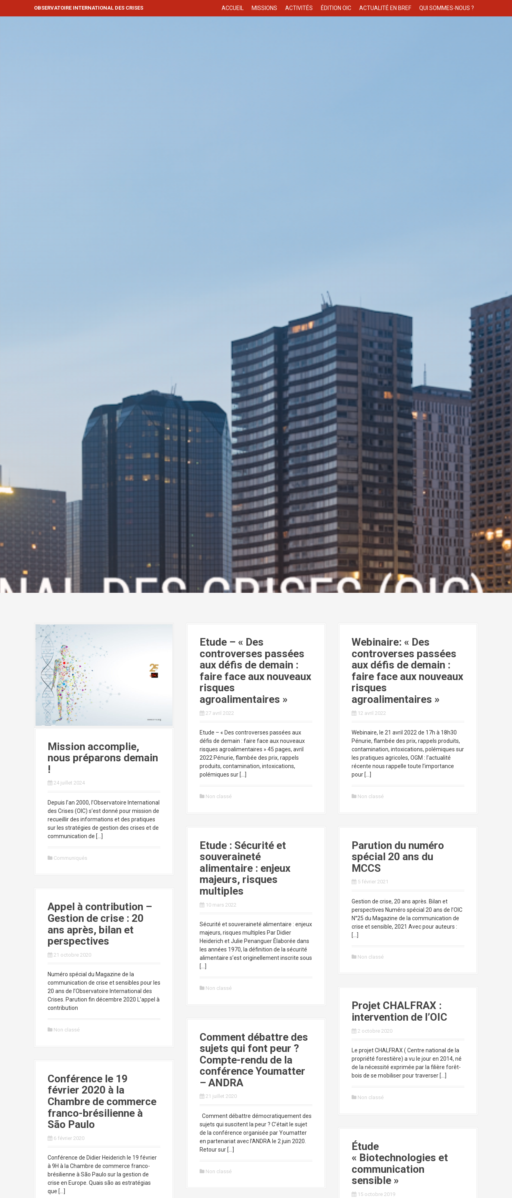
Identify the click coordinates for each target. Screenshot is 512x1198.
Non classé (219, 796)
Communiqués (70, 858)
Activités (299, 8)
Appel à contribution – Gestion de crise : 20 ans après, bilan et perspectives (100, 924)
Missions (264, 8)
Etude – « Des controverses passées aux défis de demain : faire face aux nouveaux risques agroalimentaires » (255, 670)
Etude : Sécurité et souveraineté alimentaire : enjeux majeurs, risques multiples (245, 868)
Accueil (233, 8)
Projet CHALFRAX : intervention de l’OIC (399, 1011)
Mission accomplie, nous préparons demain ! (103, 757)
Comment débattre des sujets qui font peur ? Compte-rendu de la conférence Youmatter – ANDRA (254, 1060)
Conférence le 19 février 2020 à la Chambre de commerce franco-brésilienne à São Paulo (102, 1101)
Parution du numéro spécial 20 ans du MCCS (398, 856)
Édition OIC (336, 8)
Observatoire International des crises (88, 8)
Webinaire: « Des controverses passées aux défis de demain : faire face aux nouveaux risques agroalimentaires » (407, 670)
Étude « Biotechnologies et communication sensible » (400, 1163)
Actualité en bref (385, 8)
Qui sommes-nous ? (446, 8)
